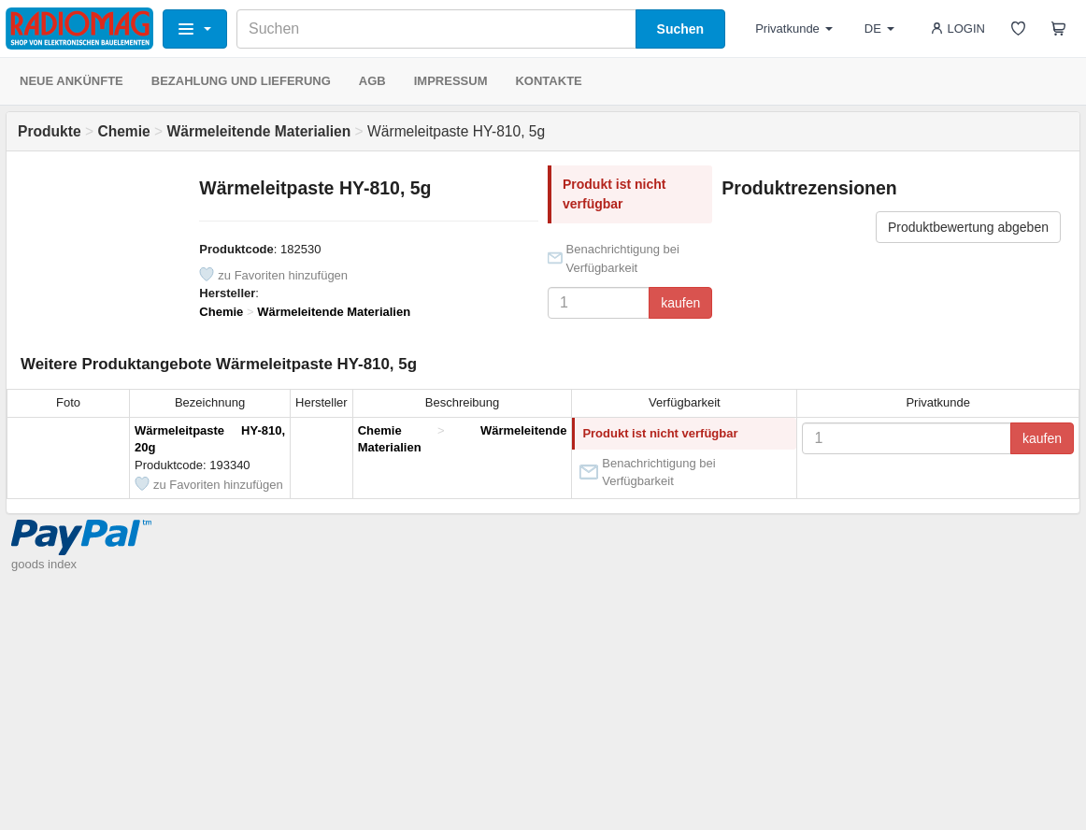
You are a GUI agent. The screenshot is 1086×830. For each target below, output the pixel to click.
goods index (44, 564)
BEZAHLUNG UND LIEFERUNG (241, 81)
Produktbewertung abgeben (968, 227)
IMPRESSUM (451, 81)
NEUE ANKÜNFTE (71, 81)
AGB (372, 81)
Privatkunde (794, 28)
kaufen (680, 302)
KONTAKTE (548, 81)
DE (879, 28)
